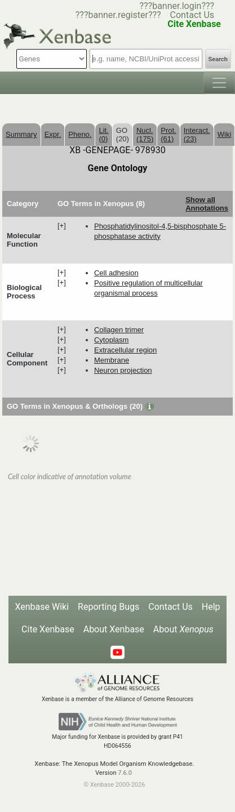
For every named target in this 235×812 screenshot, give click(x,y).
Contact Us (192, 15)
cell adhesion (116, 273)
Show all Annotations (206, 203)
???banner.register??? (118, 15)
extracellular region (125, 350)
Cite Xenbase (47, 629)
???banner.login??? (176, 6)
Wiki (225, 134)
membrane (111, 360)
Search (218, 59)
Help (211, 606)
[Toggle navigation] (219, 83)
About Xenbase (113, 629)
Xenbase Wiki (42, 606)
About (183, 629)
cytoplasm (111, 340)
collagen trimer (119, 329)
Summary (21, 134)
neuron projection (123, 370)
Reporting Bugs (108, 606)
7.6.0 (125, 773)
